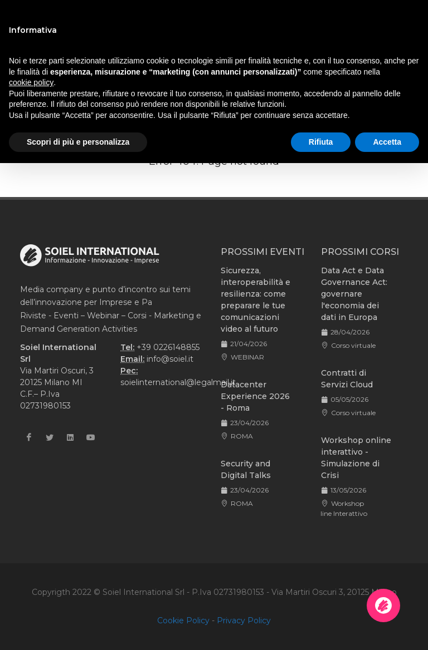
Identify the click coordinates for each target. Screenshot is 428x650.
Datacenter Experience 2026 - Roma (255, 396)
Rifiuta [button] (321, 141)
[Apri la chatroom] (383, 605)
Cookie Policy (183, 620)
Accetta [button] (387, 141)
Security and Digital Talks (246, 469)
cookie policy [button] (31, 82)
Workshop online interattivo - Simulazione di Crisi (356, 457)
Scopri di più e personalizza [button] (78, 141)
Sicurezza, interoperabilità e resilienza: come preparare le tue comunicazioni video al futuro (255, 299)
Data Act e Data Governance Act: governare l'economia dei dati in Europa (354, 293)
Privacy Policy (244, 620)
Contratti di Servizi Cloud (347, 379)
